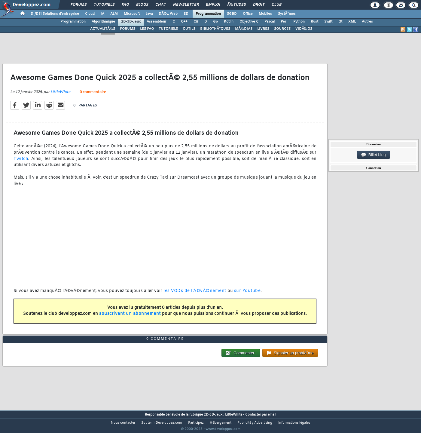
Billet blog (373, 154)
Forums (78, 4)
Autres (367, 22)
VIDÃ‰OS (303, 29)
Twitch (21, 162)
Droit (258, 4)
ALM (114, 14)
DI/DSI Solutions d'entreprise (55, 14)
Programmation (208, 14)
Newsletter (185, 4)
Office (248, 14)
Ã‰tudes (236, 4)
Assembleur (156, 22)
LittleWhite (60, 96)
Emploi (213, 4)
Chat (160, 4)
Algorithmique (103, 22)
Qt (340, 22)
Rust (314, 22)
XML (352, 22)
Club (276, 4)
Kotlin (228, 22)
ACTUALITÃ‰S (102, 29)
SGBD (232, 14)
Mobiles (265, 14)
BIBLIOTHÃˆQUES (215, 29)
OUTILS (189, 29)
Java (149, 14)
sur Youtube (247, 295)
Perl (284, 22)
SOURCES (282, 29)
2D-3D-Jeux (131, 22)
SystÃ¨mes (287, 14)
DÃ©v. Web (168, 14)
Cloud (90, 14)
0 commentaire (93, 96)
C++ (184, 22)
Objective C (248, 22)
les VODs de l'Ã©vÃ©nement (194, 295)
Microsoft (132, 14)
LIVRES (263, 29)
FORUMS (127, 29)
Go (215, 22)
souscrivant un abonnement (130, 318)
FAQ (125, 4)
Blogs (142, 4)
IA (102, 14)
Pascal (269, 22)
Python (299, 22)
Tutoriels (104, 4)
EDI (187, 14)
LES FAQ (147, 29)
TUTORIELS (168, 29)
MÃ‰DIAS (243, 29)
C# (196, 22)
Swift (328, 22)
